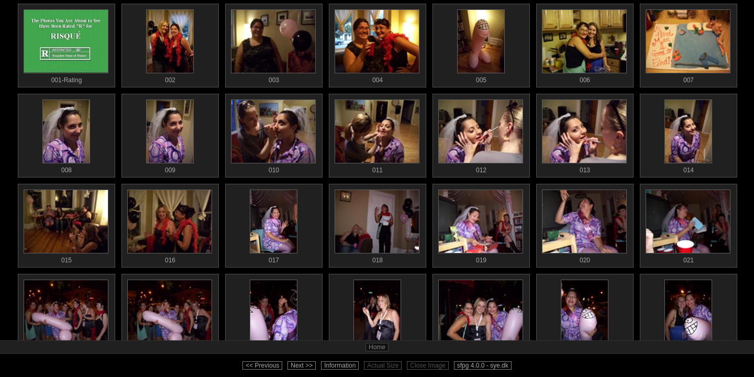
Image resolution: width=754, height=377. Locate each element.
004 (377, 44)
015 (66, 224)
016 (169, 224)
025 (377, 314)
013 (584, 134)
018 (377, 224)
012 (480, 134)
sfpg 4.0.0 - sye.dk (482, 365)
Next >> (302, 365)
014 (688, 134)
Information (340, 365)
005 (480, 44)
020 (584, 224)
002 (169, 44)
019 (480, 224)
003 (273, 44)
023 (169, 314)
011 (377, 134)
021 (688, 224)
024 (273, 314)
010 (273, 134)
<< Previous (262, 365)
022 (66, 314)
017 (273, 224)
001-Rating (66, 44)
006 (584, 44)
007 (688, 44)
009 (169, 134)
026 (480, 314)
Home (377, 347)
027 (584, 314)
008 (66, 134)
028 (688, 314)
